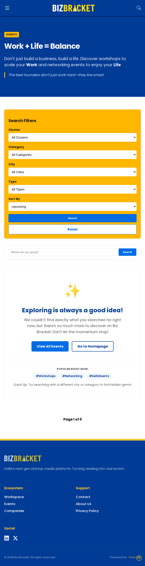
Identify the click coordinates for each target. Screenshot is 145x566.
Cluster (14, 130)
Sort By (14, 199)
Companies (14, 510)
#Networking (72, 376)
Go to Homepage (92, 346)
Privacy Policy (87, 510)
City (11, 164)
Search (72, 218)
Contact (83, 497)
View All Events (50, 346)
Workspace (14, 497)
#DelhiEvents (99, 376)
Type (12, 181)
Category (16, 147)
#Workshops (46, 376)
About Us (83, 503)
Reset (73, 229)
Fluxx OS (135, 557)
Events (9, 503)
